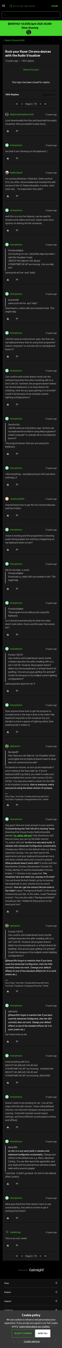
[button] (4, 6)
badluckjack (16, 172)
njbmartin (15, 746)
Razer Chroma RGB (14, 40)
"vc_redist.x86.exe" (22, 835)
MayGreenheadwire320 (22, 114)
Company (31, 1310)
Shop (31, 1283)
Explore (31, 1292)
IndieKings (15, 1232)
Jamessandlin (17, 498)
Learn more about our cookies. (34, 1326)
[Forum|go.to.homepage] (22, 6)
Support (31, 1301)
